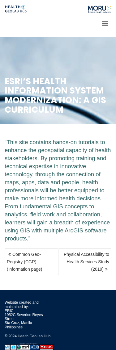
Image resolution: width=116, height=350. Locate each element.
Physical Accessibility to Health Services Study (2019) (86, 262)
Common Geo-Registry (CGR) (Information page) (24, 262)
